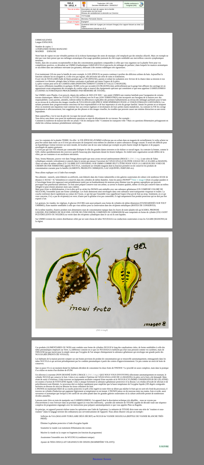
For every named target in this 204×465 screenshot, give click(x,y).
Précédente (97, 459)
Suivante (107, 459)
